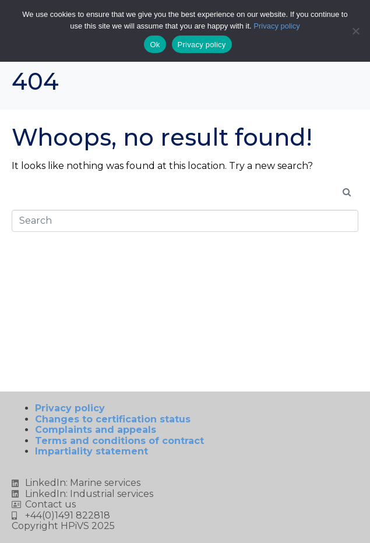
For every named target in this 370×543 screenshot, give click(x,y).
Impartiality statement (91, 451)
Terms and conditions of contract (119, 440)
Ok (155, 44)
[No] (355, 31)
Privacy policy (80, 408)
